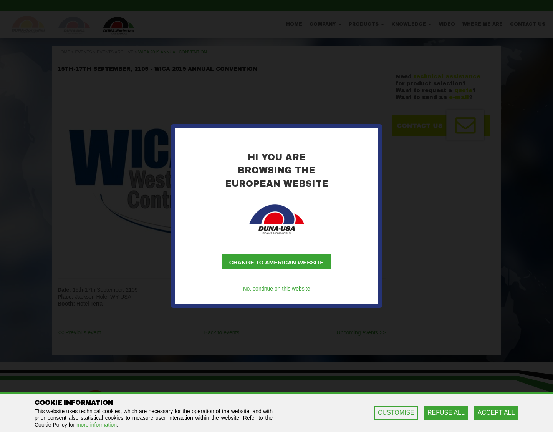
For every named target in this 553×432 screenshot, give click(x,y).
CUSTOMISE (396, 412)
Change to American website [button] (276, 262)
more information (96, 425)
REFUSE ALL (446, 412)
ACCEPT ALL (496, 412)
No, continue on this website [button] (276, 289)
